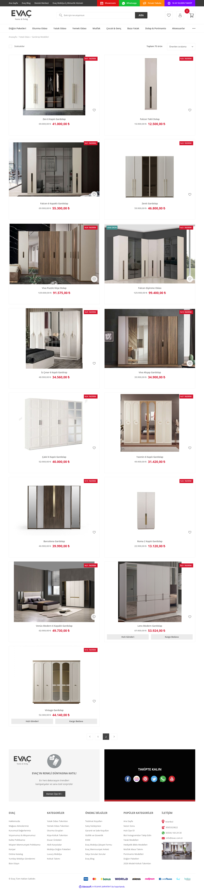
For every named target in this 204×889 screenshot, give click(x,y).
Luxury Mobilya (54, 854)
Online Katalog (16, 854)
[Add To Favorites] (94, 110)
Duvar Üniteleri (54, 839)
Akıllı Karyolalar (54, 844)
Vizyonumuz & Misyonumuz (22, 835)
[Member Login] (180, 15)
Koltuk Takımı (53, 858)
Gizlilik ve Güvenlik (94, 835)
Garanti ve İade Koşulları (97, 830)
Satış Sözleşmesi (93, 825)
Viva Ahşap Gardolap (150, 372)
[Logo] (21, 15)
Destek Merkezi (41, 3)
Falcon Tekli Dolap (150, 119)
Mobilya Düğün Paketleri (59, 849)
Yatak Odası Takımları (57, 821)
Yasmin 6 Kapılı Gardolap (149, 457)
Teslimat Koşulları (93, 821)
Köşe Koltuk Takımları (57, 835)
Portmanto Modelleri (134, 854)
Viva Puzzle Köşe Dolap (54, 288)
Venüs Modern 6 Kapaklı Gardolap (54, 625)
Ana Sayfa (13, 3)
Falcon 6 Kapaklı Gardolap (54, 203)
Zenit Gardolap (150, 203)
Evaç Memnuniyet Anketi (97, 849)
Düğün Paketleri (131, 858)
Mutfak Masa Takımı (133, 849)
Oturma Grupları (55, 830)
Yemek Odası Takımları (58, 825)
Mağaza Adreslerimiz (19, 825)
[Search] (102, 15)
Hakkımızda (14, 821)
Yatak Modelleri (131, 839)
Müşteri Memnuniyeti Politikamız (24, 844)
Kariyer (12, 849)
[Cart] (191, 15)
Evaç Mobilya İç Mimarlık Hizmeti (68, 3)
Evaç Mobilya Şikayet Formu (98, 844)
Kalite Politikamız (17, 839)
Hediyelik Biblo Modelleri (135, 844)
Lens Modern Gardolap (150, 625)
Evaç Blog (26, 3)
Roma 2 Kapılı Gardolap (149, 541)
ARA (141, 15)
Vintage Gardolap (54, 710)
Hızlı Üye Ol (129, 830)
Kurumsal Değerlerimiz (20, 830)
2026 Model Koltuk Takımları (137, 863)
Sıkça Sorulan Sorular (95, 854)
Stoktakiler (19, 46)
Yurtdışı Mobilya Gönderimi (22, 858)
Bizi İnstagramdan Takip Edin (137, 835)
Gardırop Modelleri (40, 37)
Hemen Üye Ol (53, 793)
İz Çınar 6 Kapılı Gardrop (54, 372)
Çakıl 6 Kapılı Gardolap (54, 457)
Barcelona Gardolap (54, 541)
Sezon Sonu (129, 825)
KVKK (87, 839)
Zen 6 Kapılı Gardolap (54, 119)
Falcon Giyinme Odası (149, 288)
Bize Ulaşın (14, 863)
